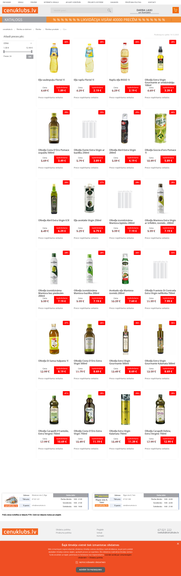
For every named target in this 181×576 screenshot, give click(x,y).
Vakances (114, 2)
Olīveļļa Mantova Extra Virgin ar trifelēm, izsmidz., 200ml (160, 222)
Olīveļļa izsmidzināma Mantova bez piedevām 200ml (50, 293)
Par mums (7, 2)
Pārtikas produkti (52, 29)
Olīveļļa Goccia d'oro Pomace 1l (160, 151)
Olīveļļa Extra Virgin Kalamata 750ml (119, 432)
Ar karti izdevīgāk (73, 2)
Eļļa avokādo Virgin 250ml (87, 220)
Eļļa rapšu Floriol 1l (84, 79)
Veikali (20, 2)
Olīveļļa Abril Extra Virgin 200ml (122, 151)
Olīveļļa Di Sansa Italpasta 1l (53, 360)
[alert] (90, 558)
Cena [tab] (6, 43)
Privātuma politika (133, 2)
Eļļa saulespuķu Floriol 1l (51, 79)
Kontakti (152, 2)
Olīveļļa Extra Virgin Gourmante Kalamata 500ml (160, 362)
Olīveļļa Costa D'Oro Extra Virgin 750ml (88, 432)
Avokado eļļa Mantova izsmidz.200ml (121, 292)
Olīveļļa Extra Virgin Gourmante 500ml (119, 362)
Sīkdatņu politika (63, 529)
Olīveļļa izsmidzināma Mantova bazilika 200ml (86, 292)
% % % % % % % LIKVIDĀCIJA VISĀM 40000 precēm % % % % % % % (109, 19)
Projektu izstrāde (95, 2)
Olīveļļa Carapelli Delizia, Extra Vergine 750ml (158, 432)
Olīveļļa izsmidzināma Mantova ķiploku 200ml (121, 222)
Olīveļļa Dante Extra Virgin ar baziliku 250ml (89, 151)
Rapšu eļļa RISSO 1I (119, 79)
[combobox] (82, 10)
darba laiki (144, 10)
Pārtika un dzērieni (24, 29)
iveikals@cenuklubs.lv (168, 532)
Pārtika (39, 29)
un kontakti (144, 12)
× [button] (178, 544)
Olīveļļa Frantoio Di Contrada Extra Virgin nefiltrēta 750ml (160, 292)
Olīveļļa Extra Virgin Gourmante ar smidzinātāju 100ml (159, 82)
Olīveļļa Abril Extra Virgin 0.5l (53, 220)
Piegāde (34, 2)
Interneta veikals (51, 2)
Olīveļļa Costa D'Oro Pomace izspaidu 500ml (53, 151)
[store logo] (20, 10)
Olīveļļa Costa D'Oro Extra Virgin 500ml (88, 362)
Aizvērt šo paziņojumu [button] (90, 569)
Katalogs (13, 19)
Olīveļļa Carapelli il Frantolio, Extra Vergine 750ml (53, 432)
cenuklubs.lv (8, 29)
